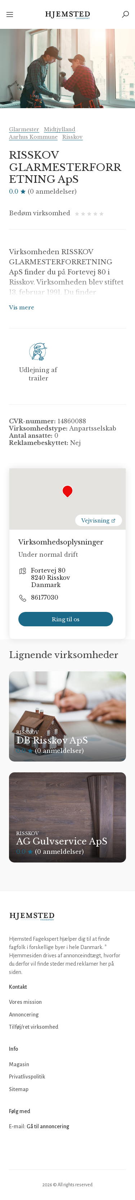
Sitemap (18, 1089)
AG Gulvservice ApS (61, 841)
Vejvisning (98, 520)
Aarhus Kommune (33, 137)
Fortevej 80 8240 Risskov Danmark (50, 577)
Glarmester (24, 129)
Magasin (19, 1064)
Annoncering (24, 1015)
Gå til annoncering (48, 1126)
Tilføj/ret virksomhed (33, 1027)
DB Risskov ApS (52, 740)
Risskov (72, 137)
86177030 (44, 597)
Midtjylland (59, 129)
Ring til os (66, 619)
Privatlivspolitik (27, 1077)
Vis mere (21, 307)
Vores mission (25, 1002)
